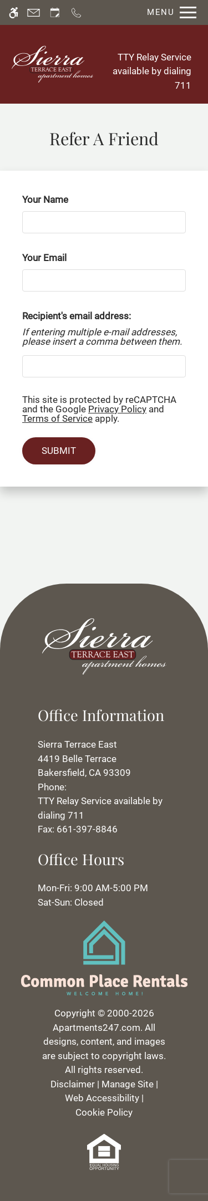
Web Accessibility (102, 1097)
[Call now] (76, 12)
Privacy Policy (117, 409)
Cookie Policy (104, 1112)
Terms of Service (57, 418)
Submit (59, 450)
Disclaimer (72, 1084)
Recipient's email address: (76, 315)
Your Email (62, 257)
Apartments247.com (96, 1027)
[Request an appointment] (55, 12)
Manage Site (128, 1084)
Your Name (62, 199)
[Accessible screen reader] (13, 12)
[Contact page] (33, 12)
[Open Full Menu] (169, 12)
